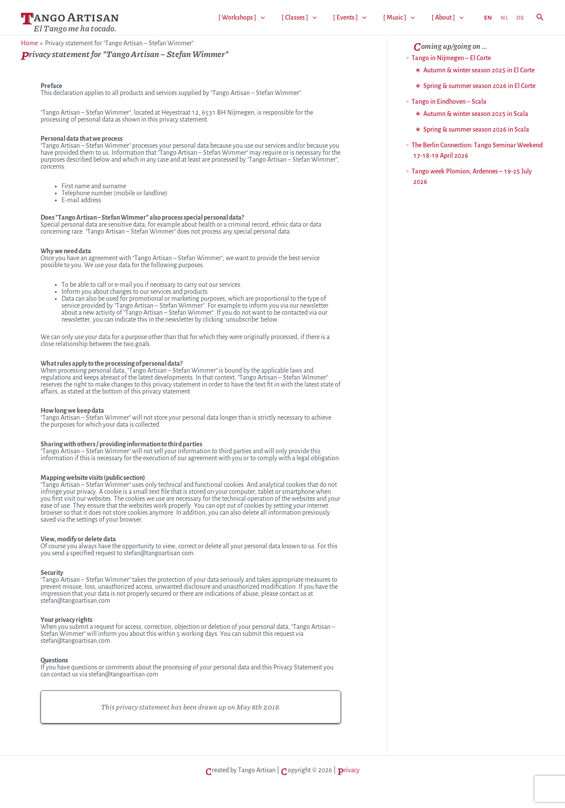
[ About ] (449, 17)
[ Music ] (403, 17)
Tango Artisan (70, 18)
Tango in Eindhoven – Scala (449, 101)
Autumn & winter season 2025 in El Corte (478, 70)
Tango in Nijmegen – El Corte (451, 57)
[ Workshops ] (253, 17)
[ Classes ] (308, 17)
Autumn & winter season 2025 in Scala (475, 113)
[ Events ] (356, 17)
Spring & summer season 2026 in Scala (476, 129)
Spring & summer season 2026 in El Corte (479, 85)
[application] (272, 17)
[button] (540, 18)
